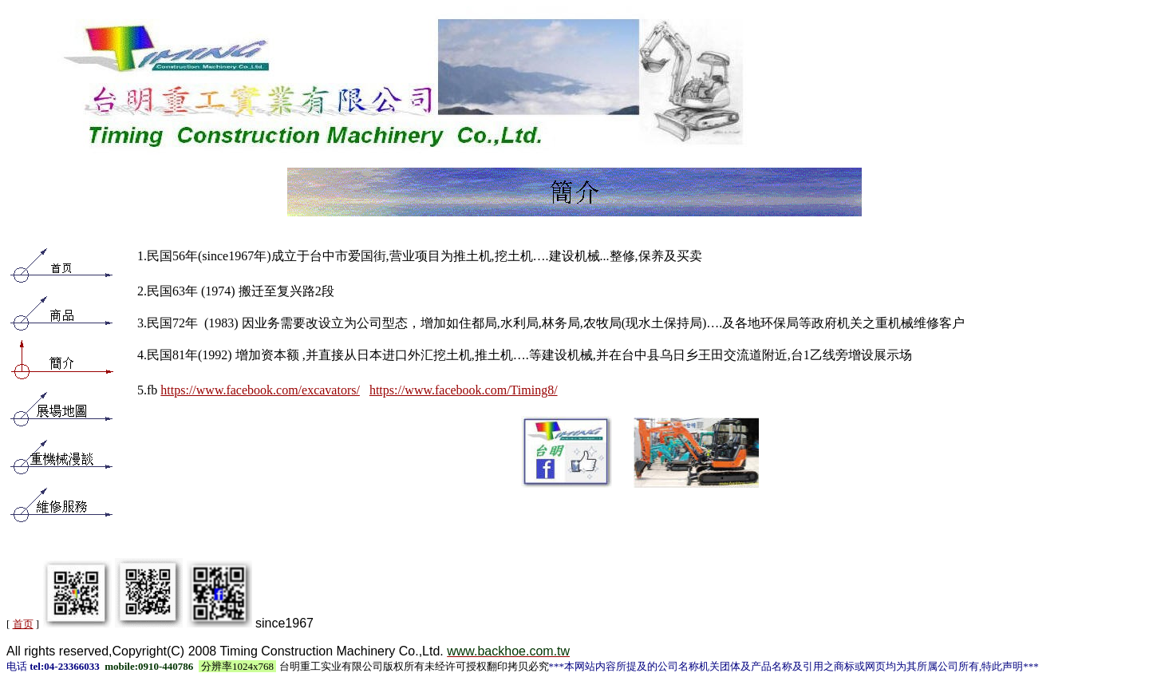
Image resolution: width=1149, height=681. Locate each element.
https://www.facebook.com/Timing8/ (463, 390)
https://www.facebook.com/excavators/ (260, 390)
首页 (23, 624)
